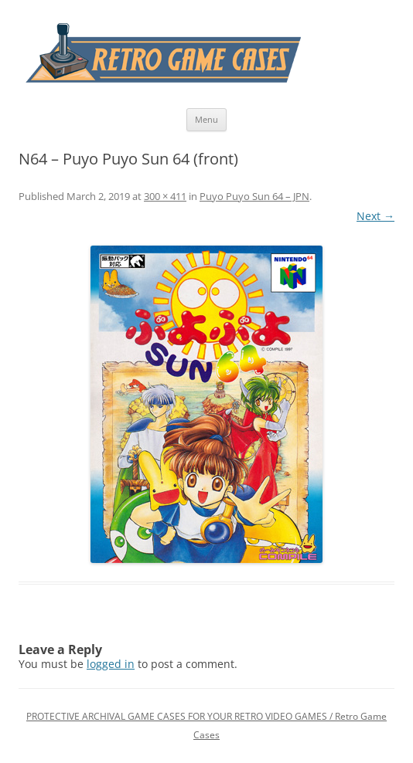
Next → (375, 216)
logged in (111, 663)
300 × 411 (165, 196)
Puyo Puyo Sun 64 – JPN (254, 196)
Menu (206, 119)
